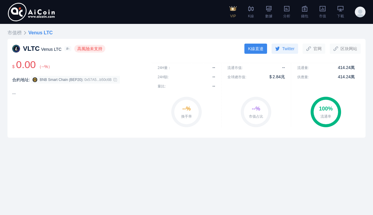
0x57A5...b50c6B (98, 80)
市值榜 (14, 32)
